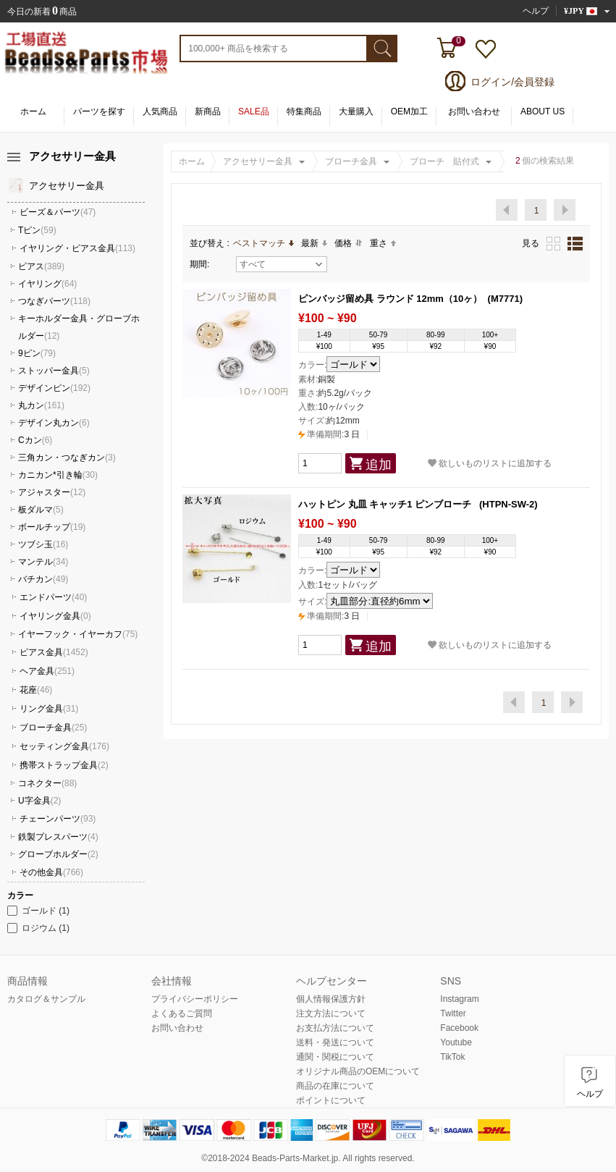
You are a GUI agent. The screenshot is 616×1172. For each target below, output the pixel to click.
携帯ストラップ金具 (64, 765)
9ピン (37, 353)
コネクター (47, 783)
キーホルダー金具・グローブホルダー (79, 327)
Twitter (452, 1013)
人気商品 (160, 111)
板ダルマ (41, 510)
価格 (348, 243)
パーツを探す (99, 111)
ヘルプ (536, 11)
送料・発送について (335, 1042)
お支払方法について (335, 1028)
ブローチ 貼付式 (444, 161)
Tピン (37, 230)
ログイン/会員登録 (512, 82)
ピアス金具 (54, 652)
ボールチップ (51, 527)
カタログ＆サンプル (46, 999)
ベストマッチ (263, 243)
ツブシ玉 (43, 544)
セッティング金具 (64, 746)
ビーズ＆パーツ (58, 212)
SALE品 (253, 111)
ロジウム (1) (38, 928)
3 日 (329, 434)
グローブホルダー (58, 854)
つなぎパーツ (54, 301)
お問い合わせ (474, 111)
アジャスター (51, 492)
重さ (383, 243)
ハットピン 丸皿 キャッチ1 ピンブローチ (386, 504)
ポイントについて (331, 1100)
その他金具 (51, 872)
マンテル (43, 562)
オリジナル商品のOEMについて (358, 1071)
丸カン (41, 405)
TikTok (452, 1057)
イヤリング (47, 284)
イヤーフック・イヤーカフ (78, 634)
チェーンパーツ (58, 819)
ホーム (33, 111)
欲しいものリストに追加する (490, 463)
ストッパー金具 (54, 371)
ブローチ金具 (351, 161)
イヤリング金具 (55, 616)
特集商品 (304, 111)
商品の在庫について (335, 1086)
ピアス (41, 266)
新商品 (208, 111)
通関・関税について (335, 1057)
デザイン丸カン (54, 423)
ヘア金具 (47, 671)
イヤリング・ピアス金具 (77, 248)
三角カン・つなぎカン (67, 457)
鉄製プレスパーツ (58, 837)
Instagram (459, 999)
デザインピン (54, 388)
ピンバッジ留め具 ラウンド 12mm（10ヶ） (390, 298)
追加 (379, 465)
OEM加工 (409, 111)
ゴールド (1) (38, 911)
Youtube (456, 1042)
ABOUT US (542, 111)
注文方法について (331, 1013)
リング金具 (49, 709)
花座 (36, 690)
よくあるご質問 (181, 1013)
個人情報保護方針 (331, 999)
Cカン (35, 440)
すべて (281, 264)
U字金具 (39, 801)
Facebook (459, 1028)
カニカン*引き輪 (58, 475)
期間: (199, 264)
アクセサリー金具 (257, 161)
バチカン (43, 579)
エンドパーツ (53, 597)
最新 (314, 243)
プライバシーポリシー (194, 999)
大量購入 (356, 111)
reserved (396, 1158)
